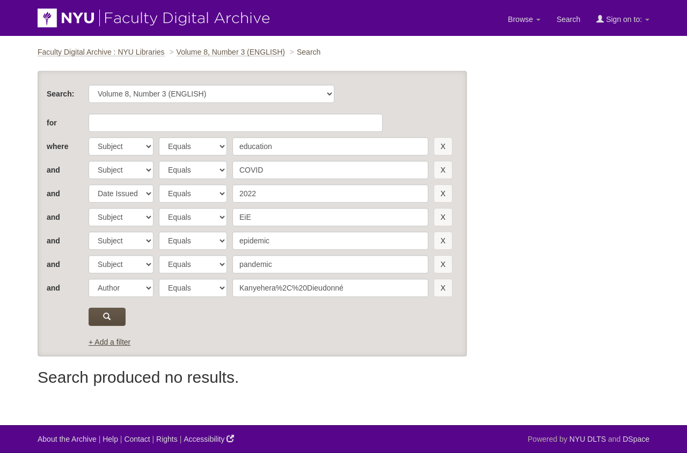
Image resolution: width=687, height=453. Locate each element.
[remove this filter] (443, 146)
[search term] (330, 146)
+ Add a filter (109, 342)
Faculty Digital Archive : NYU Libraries (101, 52)
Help (110, 439)
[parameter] (121, 146)
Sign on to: (622, 19)
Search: (60, 94)
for (52, 122)
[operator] (193, 146)
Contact (137, 439)
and (53, 170)
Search (568, 19)
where (57, 146)
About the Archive (67, 439)
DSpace (636, 439)
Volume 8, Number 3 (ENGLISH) (231, 52)
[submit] (107, 317)
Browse (524, 19)
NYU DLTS (587, 439)
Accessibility (209, 438)
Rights (167, 439)
